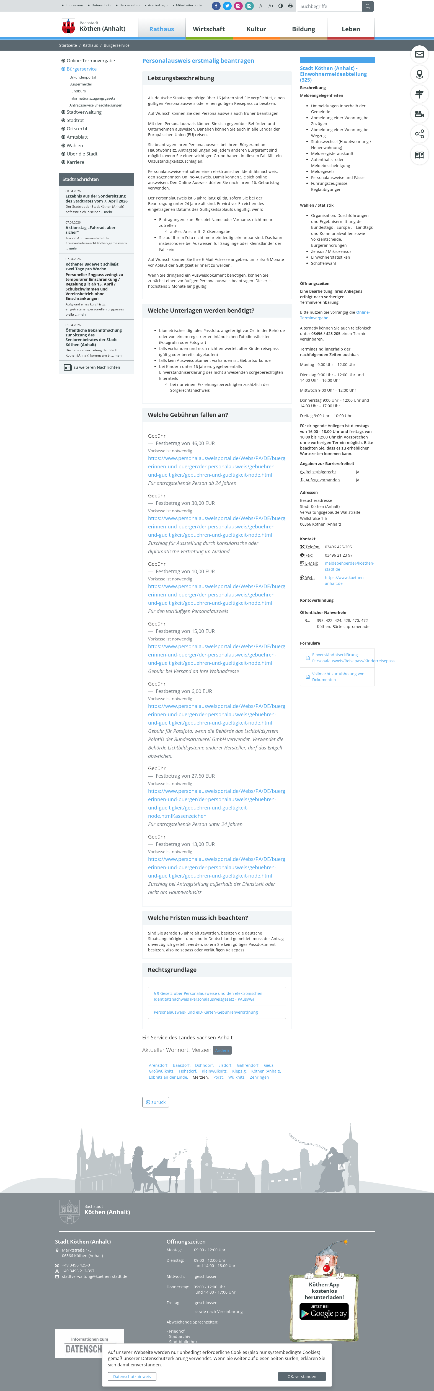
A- (261, 6)
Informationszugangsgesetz (92, 98)
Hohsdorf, (188, 1071)
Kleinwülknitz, (215, 1071)
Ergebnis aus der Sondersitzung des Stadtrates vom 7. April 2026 (97, 198)
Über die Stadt (82, 153)
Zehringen (259, 1077)
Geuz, (269, 1065)
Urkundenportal (82, 77)
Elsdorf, (225, 1065)
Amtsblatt (77, 137)
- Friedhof (176, 1331)
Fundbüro (77, 91)
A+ (271, 6)
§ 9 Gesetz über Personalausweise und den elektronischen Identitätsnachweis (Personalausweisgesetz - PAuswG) (208, 996)
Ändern (222, 1050)
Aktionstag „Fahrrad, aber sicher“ (90, 230)
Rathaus (90, 45)
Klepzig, (239, 1071)
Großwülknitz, (162, 1071)
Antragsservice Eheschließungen (95, 105)
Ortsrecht (77, 128)
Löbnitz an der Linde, (168, 1077)
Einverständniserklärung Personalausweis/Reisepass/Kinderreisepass (350, 657)
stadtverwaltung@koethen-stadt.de (94, 1276)
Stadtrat (75, 120)
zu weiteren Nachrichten (97, 367)
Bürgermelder (80, 84)
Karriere (75, 162)
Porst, (218, 1077)
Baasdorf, (182, 1065)
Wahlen (75, 145)
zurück (156, 1102)
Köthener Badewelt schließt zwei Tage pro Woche (92, 266)
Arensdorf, (159, 1065)
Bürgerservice (117, 45)
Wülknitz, (237, 1077)
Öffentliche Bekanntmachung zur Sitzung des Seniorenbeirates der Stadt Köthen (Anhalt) (94, 337)
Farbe (280, 5)
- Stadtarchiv (178, 1336)
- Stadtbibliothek (182, 1341)
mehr (108, 211)
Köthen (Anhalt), (266, 1071)
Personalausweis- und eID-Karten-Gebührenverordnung (206, 1012)
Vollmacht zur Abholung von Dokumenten (335, 676)
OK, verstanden (302, 1376)
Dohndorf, (204, 1065)
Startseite (68, 45)
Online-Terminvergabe (91, 60)
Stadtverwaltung (84, 112)
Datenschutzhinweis (132, 1376)
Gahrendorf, (248, 1065)
